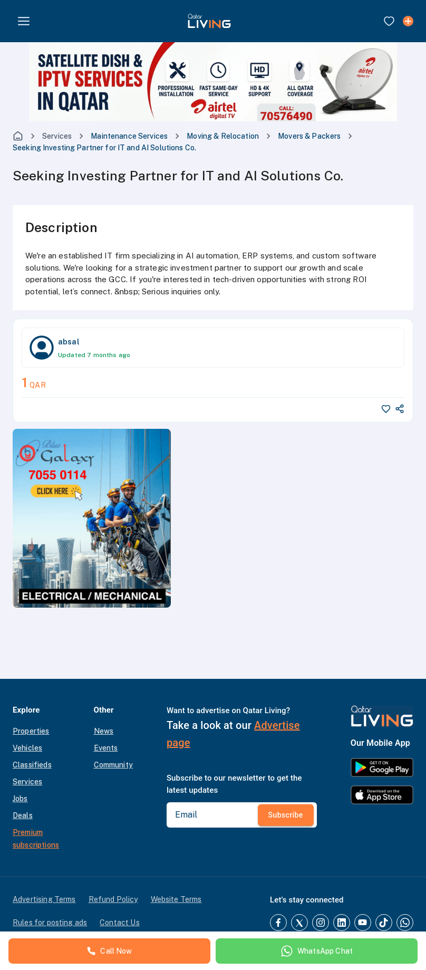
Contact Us (120, 922)
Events (106, 748)
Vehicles (27, 748)
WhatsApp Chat (316, 951)
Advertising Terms (44, 899)
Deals (23, 815)
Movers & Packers (309, 136)
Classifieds (32, 765)
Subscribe (285, 815)
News (104, 731)
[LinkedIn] (341, 922)
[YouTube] (362, 922)
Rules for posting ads (50, 922)
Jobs (20, 798)
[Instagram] (320, 922)
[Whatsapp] (404, 922)
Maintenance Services (129, 136)
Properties (31, 731)
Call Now (109, 951)
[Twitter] (299, 922)
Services (57, 136)
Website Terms (176, 899)
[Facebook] (278, 922)
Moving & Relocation (223, 136)
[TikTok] (383, 922)
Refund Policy (113, 899)
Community (113, 765)
